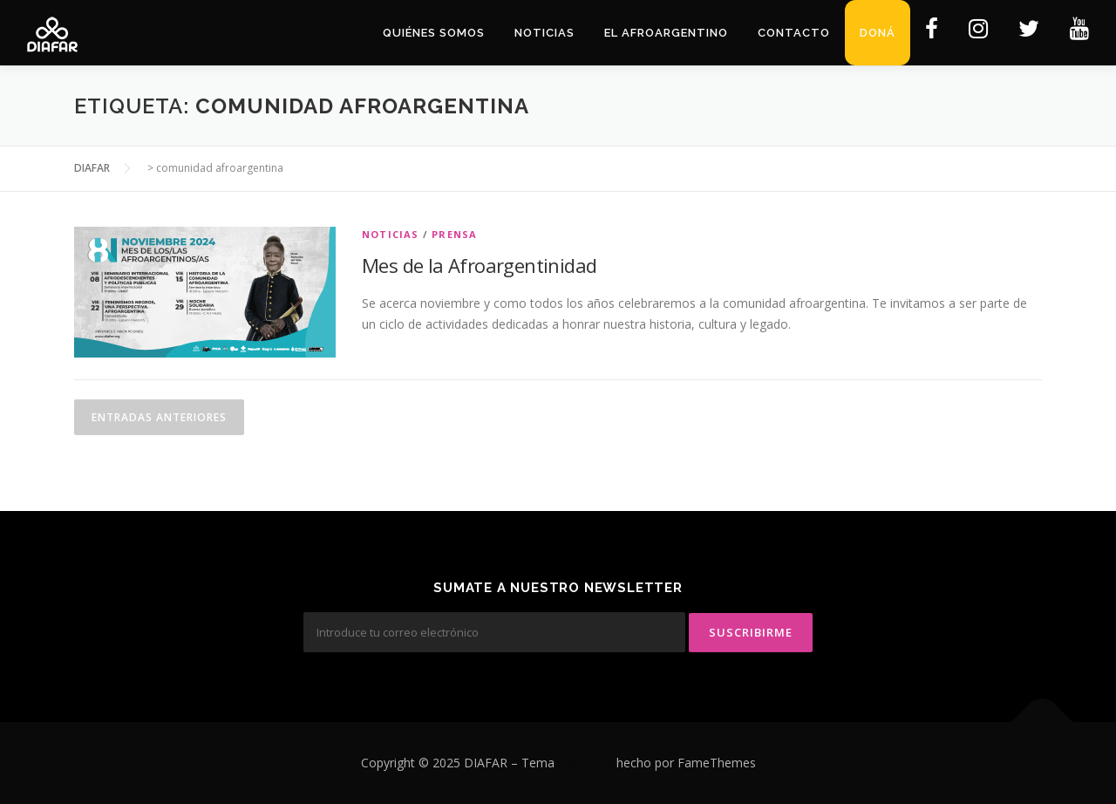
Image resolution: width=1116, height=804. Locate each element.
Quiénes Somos (434, 32)
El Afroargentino (666, 32)
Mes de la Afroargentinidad (479, 265)
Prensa (454, 234)
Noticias (544, 32)
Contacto (794, 32)
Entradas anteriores (159, 417)
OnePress (585, 762)
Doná (877, 32)
